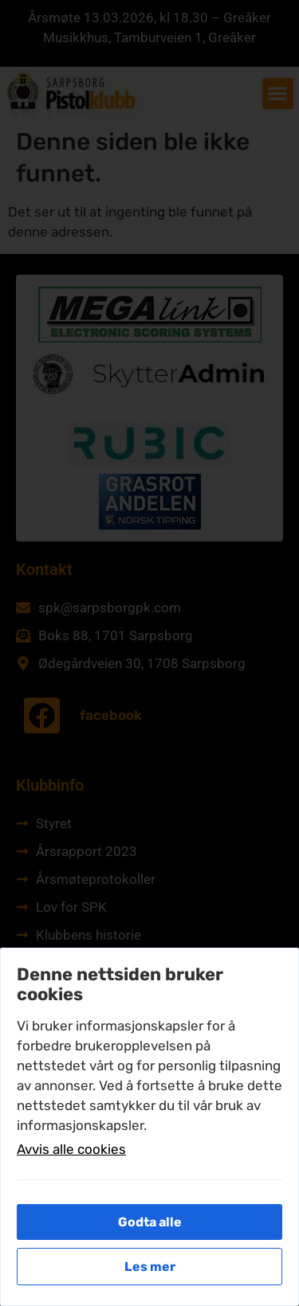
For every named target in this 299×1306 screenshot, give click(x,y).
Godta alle (150, 1222)
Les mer (149, 1266)
